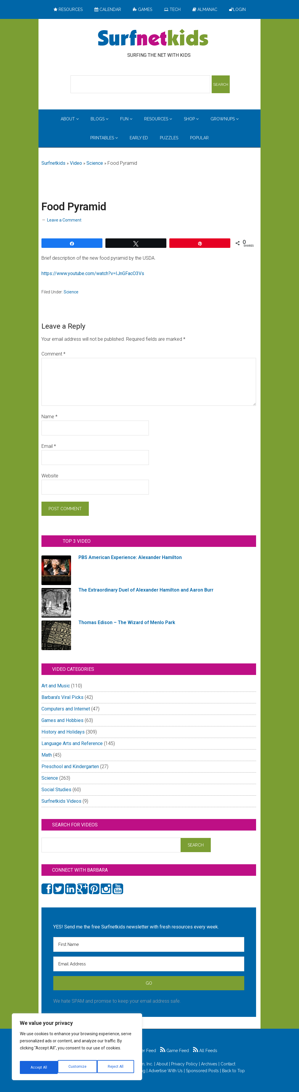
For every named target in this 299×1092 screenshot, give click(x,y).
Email (48, 446)
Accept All (115, 1067)
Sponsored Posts (202, 1070)
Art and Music (55, 686)
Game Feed (174, 1050)
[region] (77, 1049)
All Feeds (205, 1050)
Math (46, 755)
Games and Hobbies (62, 720)
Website (49, 476)
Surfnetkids (53, 163)
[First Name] (148, 944)
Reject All (77, 1067)
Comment (53, 354)
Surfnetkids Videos (61, 801)
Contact (228, 1064)
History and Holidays (63, 732)
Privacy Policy (184, 1064)
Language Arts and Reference (72, 743)
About (162, 1064)
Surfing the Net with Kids (153, 38)
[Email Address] (148, 964)
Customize (39, 1067)
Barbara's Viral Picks (62, 697)
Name (49, 416)
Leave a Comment (64, 220)
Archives (209, 1064)
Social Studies (56, 789)
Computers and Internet (65, 709)
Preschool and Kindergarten (70, 766)
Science (94, 163)
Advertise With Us (166, 1070)
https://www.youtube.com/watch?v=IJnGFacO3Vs (92, 273)
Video (76, 163)
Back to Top (233, 1070)
